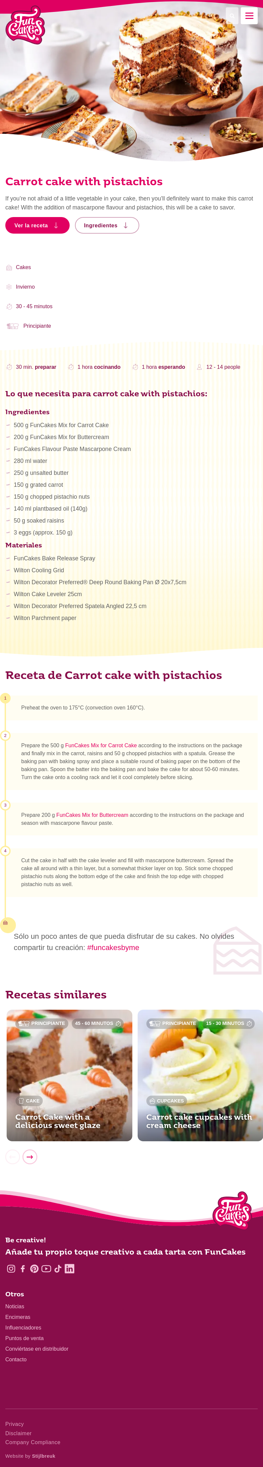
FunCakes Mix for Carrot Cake (101, 745)
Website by (30, 1456)
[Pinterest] (34, 1268)
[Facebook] (23, 1268)
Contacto (16, 1359)
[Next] (30, 1157)
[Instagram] (11, 1268)
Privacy (14, 1424)
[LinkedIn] (69, 1268)
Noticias (14, 1306)
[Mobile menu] (249, 15)
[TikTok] (58, 1268)
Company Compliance (32, 1442)
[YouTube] (46, 1268)
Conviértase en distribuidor (36, 1349)
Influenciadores (23, 1327)
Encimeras (18, 1317)
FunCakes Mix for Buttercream (92, 815)
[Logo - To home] (232, 1212)
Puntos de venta (24, 1338)
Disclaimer (18, 1433)
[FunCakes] (25, 25)
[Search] (232, 15)
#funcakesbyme (113, 947)
